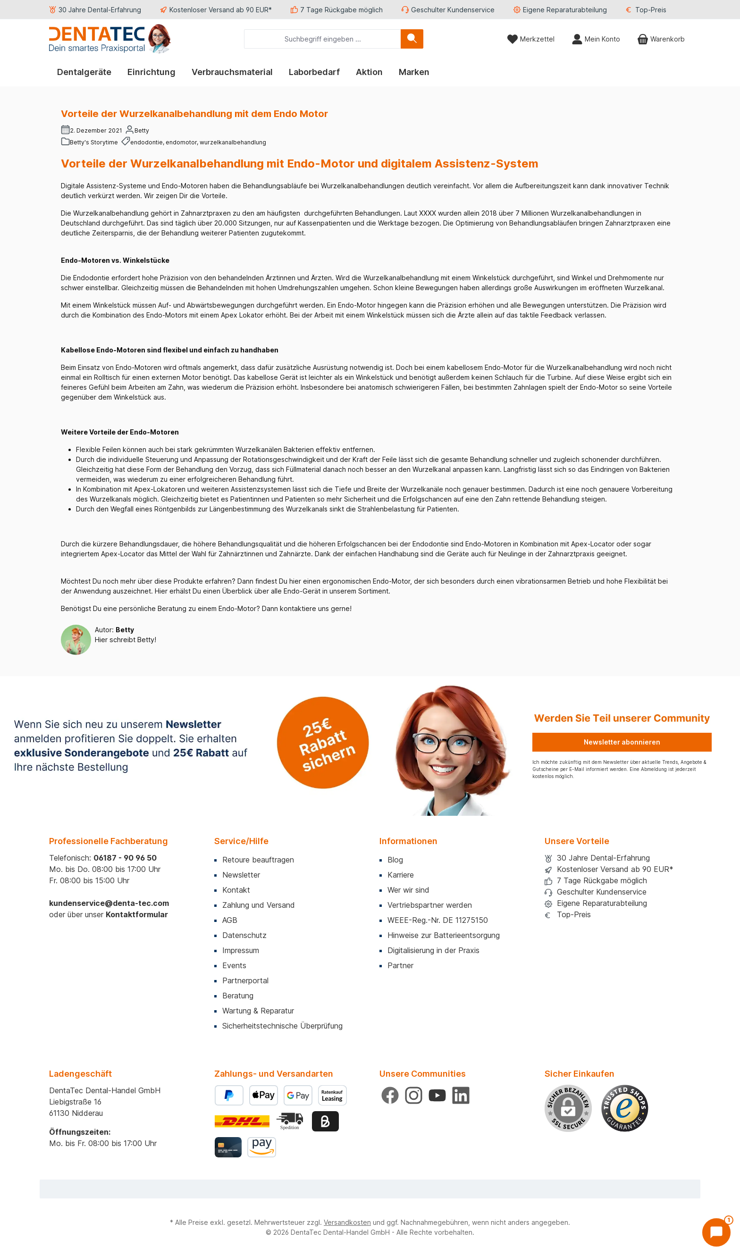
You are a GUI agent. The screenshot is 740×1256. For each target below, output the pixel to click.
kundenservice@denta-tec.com (109, 903)
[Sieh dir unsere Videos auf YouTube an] (437, 1095)
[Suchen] (412, 39)
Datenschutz (244, 935)
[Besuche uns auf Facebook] (390, 1095)
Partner (400, 965)
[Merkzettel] (531, 39)
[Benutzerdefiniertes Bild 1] (624, 1108)
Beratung (237, 995)
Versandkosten (347, 1222)
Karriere (400, 874)
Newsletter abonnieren (622, 742)
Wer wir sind (408, 890)
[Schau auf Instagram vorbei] (413, 1095)
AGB (229, 920)
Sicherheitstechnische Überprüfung (282, 1025)
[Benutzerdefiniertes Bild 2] (291, 1121)
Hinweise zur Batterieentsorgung (443, 935)
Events (234, 965)
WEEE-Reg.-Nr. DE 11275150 (437, 920)
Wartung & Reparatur (258, 1010)
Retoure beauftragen (258, 859)
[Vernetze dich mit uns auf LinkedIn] (460, 1095)
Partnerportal (245, 980)
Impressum (240, 950)
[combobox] (322, 39)
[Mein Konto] (595, 39)
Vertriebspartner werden (429, 905)
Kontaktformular (137, 914)
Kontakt (236, 890)
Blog (395, 859)
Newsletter (241, 874)
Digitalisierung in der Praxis (433, 950)
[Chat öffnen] (716, 1232)
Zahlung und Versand (258, 905)
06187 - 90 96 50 (125, 857)
